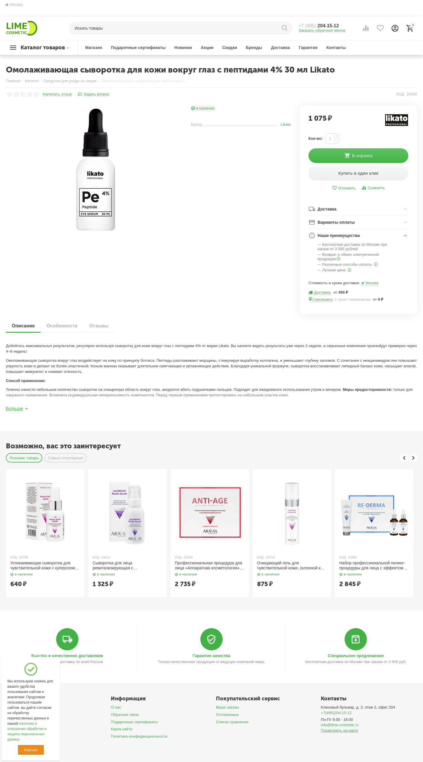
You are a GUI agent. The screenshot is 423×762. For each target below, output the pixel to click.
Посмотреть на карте (339, 730)
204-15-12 (318, 25)
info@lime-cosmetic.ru (340, 725)
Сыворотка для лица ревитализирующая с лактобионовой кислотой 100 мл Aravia (123, 566)
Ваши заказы (227, 707)
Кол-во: (315, 138)
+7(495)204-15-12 (336, 713)
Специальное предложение (356, 655)
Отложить (343, 188)
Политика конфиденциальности (139, 736)
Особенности (61, 325)
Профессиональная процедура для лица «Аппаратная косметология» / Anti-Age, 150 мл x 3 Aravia (208, 566)
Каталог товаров (43, 47)
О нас (116, 707)
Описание (23, 325)
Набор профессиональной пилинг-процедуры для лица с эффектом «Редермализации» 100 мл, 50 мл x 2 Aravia (373, 566)
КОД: (400, 94)
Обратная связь (125, 714)
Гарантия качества (211, 655)
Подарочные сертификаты (134, 722)
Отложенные (227, 714)
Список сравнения (232, 722)
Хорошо (31, 750)
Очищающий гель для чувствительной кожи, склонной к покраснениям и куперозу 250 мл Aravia (288, 566)
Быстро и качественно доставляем (67, 655)
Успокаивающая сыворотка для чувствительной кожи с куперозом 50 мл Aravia (42, 566)
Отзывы (98, 325)
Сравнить (373, 188)
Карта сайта (121, 729)
